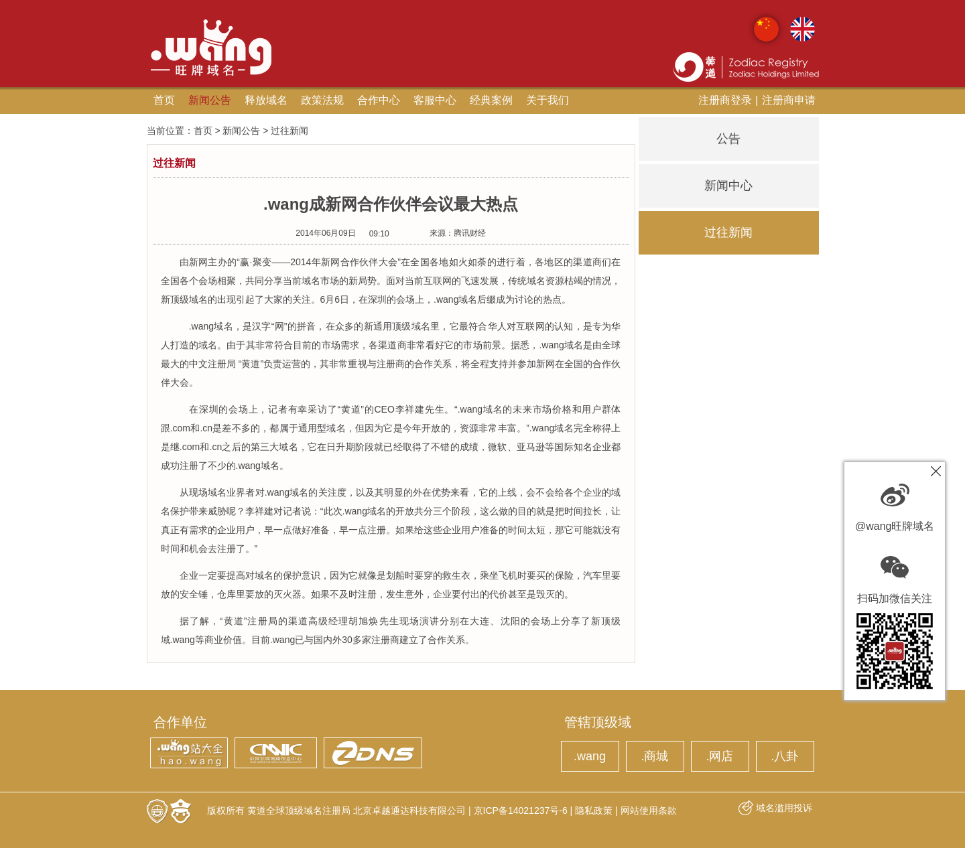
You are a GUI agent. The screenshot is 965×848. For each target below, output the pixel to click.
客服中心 (434, 100)
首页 (164, 100)
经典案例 (491, 100)
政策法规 (322, 100)
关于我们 (547, 100)
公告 (728, 138)
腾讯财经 (470, 233)
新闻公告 (209, 100)
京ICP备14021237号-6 (521, 810)
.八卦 (784, 756)
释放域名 (266, 100)
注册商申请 (789, 100)
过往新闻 (728, 232)
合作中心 (378, 100)
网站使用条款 (649, 810)
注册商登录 (725, 100)
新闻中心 (728, 185)
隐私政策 (594, 810)
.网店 (719, 756)
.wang (590, 756)
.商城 (654, 756)
